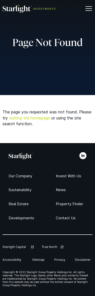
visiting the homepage (29, 117)
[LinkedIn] (82, 155)
